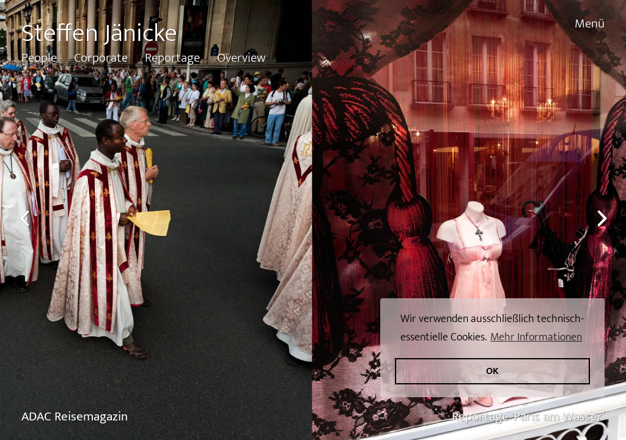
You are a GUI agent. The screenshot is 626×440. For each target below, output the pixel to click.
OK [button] (492, 371)
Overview (241, 57)
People (39, 57)
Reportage (172, 57)
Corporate (101, 57)
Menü (590, 23)
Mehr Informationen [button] (536, 337)
